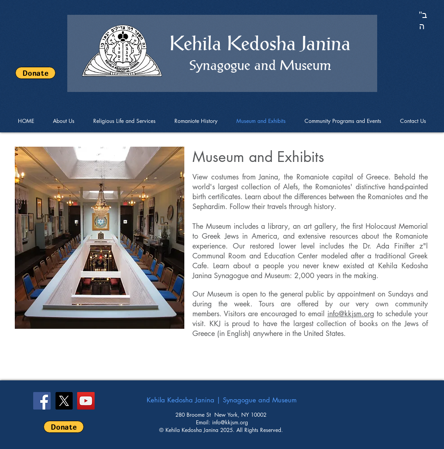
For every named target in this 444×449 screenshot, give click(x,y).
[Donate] (35, 73)
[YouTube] (86, 401)
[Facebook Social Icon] (42, 401)
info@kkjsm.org (350, 313)
